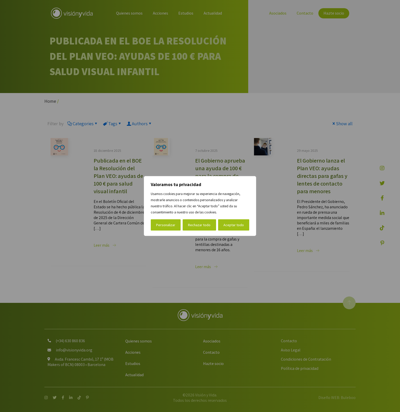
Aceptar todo (233, 225)
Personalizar (165, 225)
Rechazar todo (199, 225)
